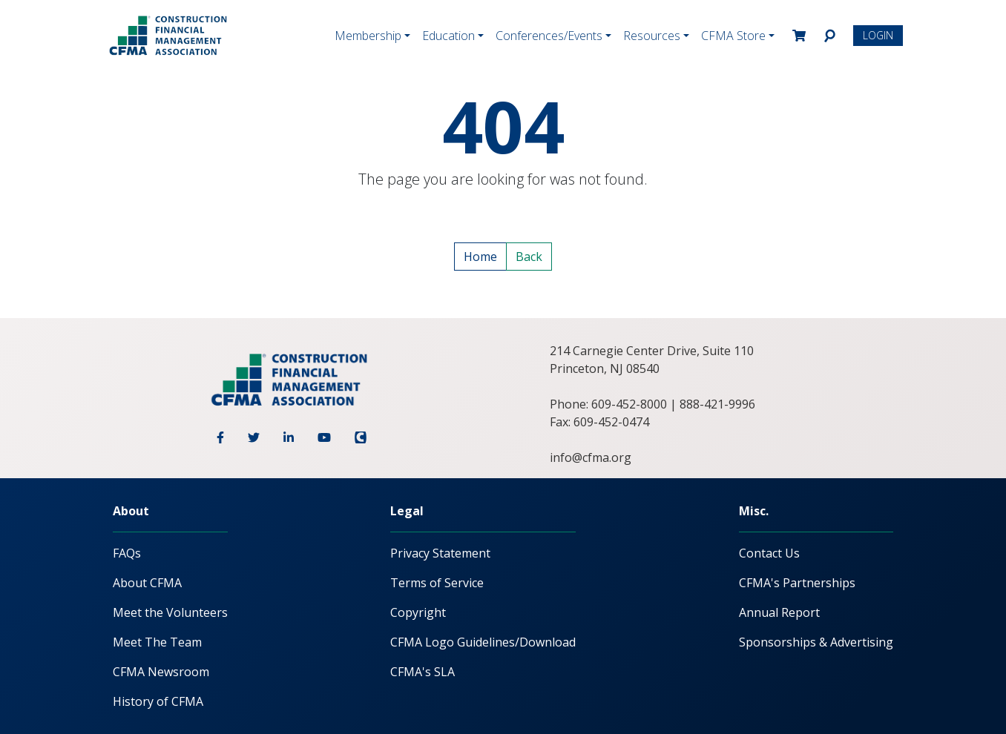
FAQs (127, 553)
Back (529, 256)
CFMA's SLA (422, 672)
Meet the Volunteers (170, 612)
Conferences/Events (549, 35)
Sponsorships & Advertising (816, 642)
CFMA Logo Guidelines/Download (483, 642)
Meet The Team (157, 642)
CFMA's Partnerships (797, 583)
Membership (368, 35)
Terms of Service (437, 583)
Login (878, 35)
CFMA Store (733, 35)
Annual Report (779, 612)
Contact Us (769, 553)
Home (480, 256)
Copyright (418, 612)
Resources (651, 35)
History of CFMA (158, 701)
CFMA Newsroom (161, 672)
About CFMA (147, 583)
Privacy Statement (440, 553)
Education (448, 35)
